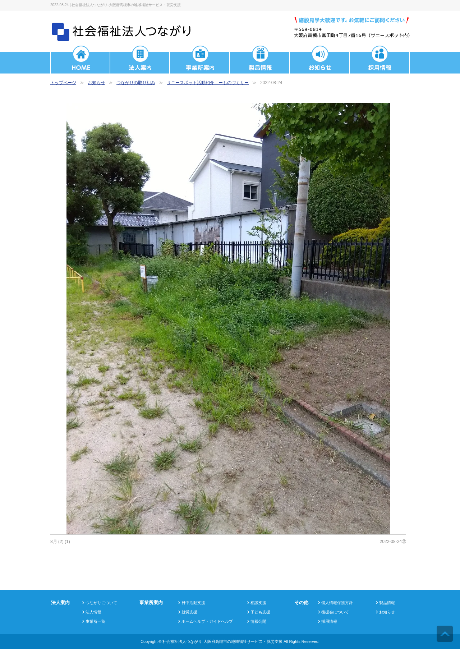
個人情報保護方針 (337, 602)
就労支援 (189, 612)
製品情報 (387, 602)
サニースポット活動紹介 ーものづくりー (208, 82)
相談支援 (258, 602)
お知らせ (96, 82)
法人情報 (93, 612)
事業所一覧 (95, 621)
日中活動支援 (193, 602)
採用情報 (329, 621)
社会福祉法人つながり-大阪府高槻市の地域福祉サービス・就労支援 (222, 641)
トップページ (63, 82)
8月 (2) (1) (60, 541)
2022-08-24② (393, 541)
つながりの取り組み (135, 82)
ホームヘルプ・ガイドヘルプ (207, 621)
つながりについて (101, 602)
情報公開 (258, 621)
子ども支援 (260, 612)
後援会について (335, 612)
